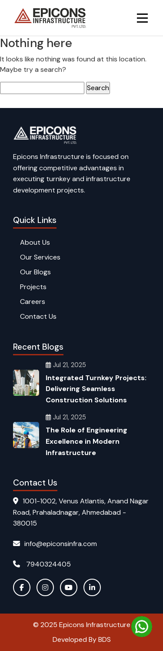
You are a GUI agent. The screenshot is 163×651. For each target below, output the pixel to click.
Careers (32, 301)
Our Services (40, 257)
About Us (35, 242)
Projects (33, 286)
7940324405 (42, 564)
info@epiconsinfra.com (55, 543)
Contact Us (38, 316)
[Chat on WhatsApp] (141, 626)
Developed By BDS (82, 639)
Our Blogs (35, 272)
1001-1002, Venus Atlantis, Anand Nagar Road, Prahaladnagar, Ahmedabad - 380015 (81, 512)
